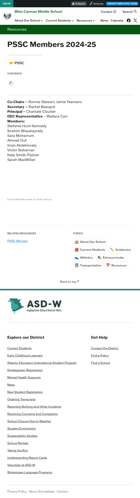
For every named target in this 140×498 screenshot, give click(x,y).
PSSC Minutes (17, 241)
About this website (42, 491)
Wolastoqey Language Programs (29, 472)
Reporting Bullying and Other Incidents (34, 406)
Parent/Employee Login (122, 3)
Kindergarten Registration (25, 370)
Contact (108, 12)
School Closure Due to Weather (29, 421)
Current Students (60, 21)
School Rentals (17, 443)
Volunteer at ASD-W (21, 465)
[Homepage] (38, 11)
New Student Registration (25, 392)
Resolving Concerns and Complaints (32, 414)
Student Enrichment (21, 428)
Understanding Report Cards (27, 457)
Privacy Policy (17, 491)
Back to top (70, 281)
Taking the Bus (17, 450)
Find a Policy (100, 355)
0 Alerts (78, 3)
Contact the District (104, 348)
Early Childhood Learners (24, 355)
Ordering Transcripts (21, 399)
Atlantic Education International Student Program (42, 363)
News (104, 20)
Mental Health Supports (24, 377)
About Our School (29, 21)
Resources (86, 21)
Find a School (100, 363)
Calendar (117, 20)
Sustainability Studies (22, 436)
